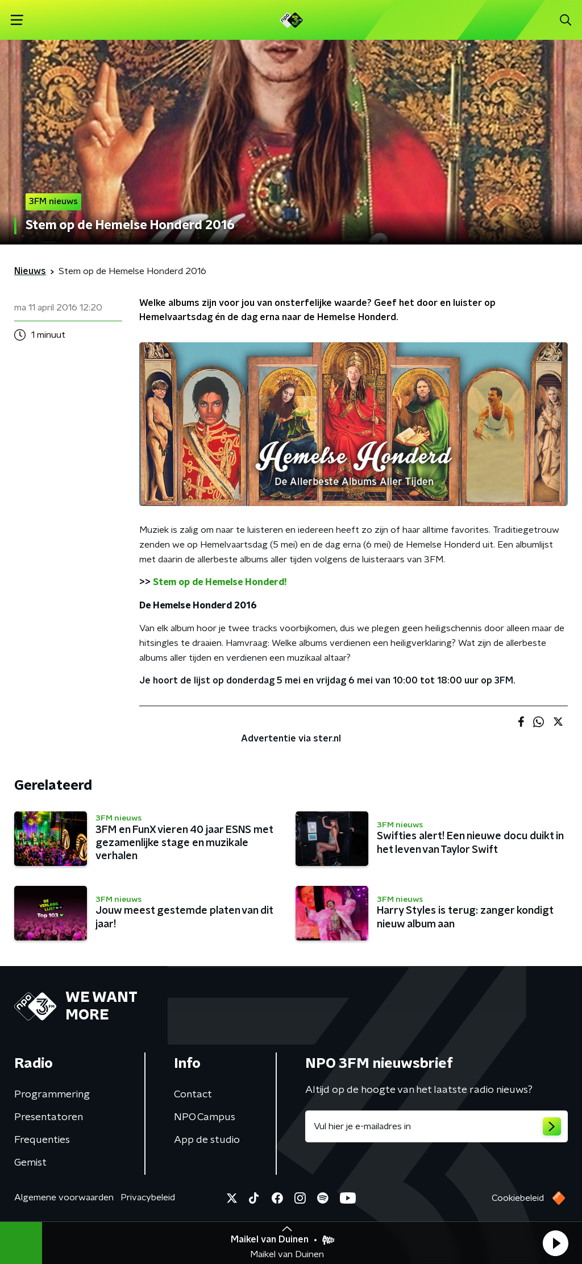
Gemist (30, 1163)
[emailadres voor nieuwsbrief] (436, 1126)
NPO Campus (204, 1117)
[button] (555, 1243)
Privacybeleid (147, 1197)
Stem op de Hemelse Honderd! (219, 582)
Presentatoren (48, 1117)
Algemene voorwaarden (64, 1197)
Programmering (52, 1094)
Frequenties (42, 1140)
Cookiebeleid (518, 1198)
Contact (193, 1094)
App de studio (207, 1140)
